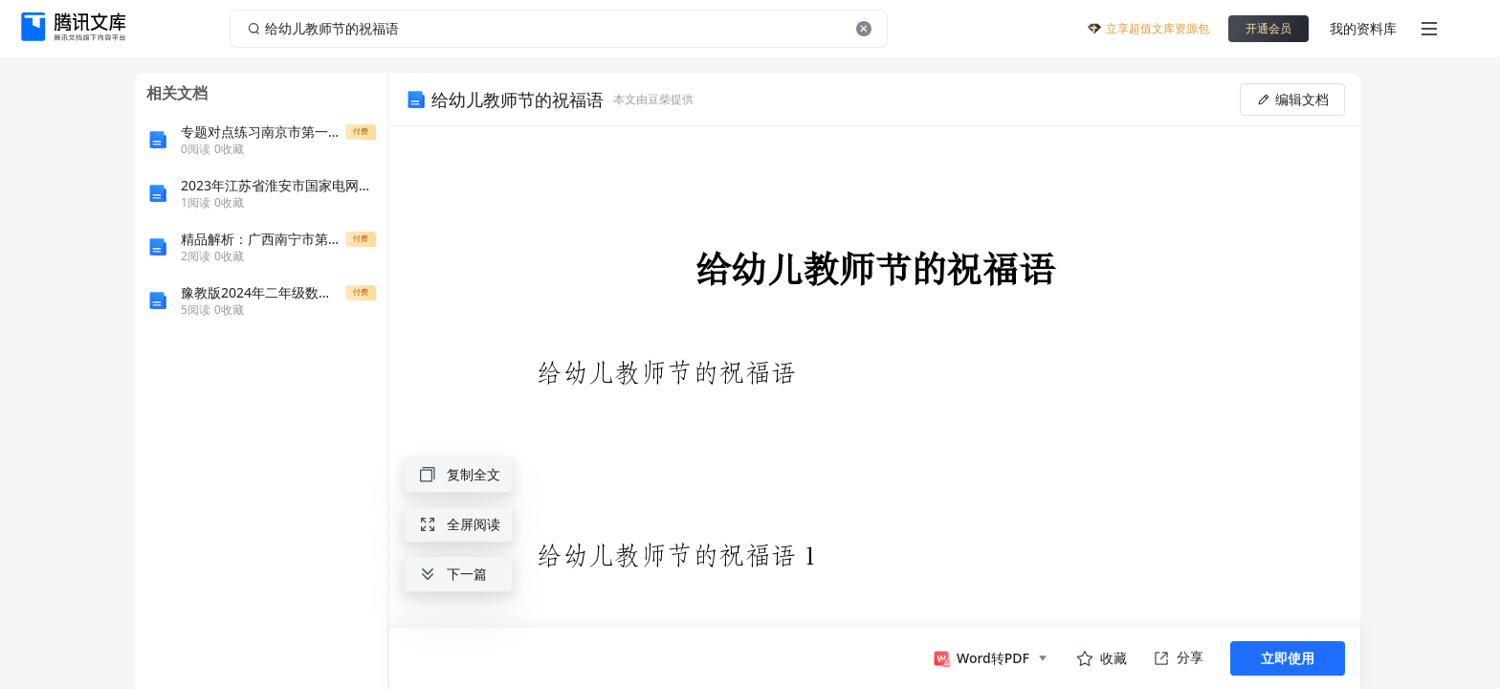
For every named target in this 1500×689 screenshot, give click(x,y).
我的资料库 (1363, 28)
